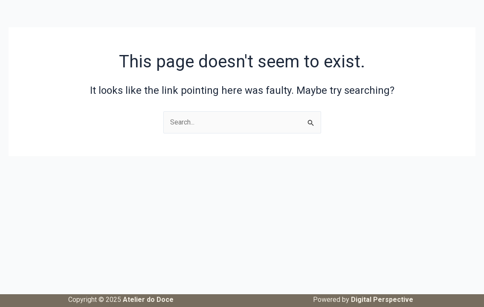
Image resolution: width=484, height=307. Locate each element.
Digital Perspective (382, 299)
